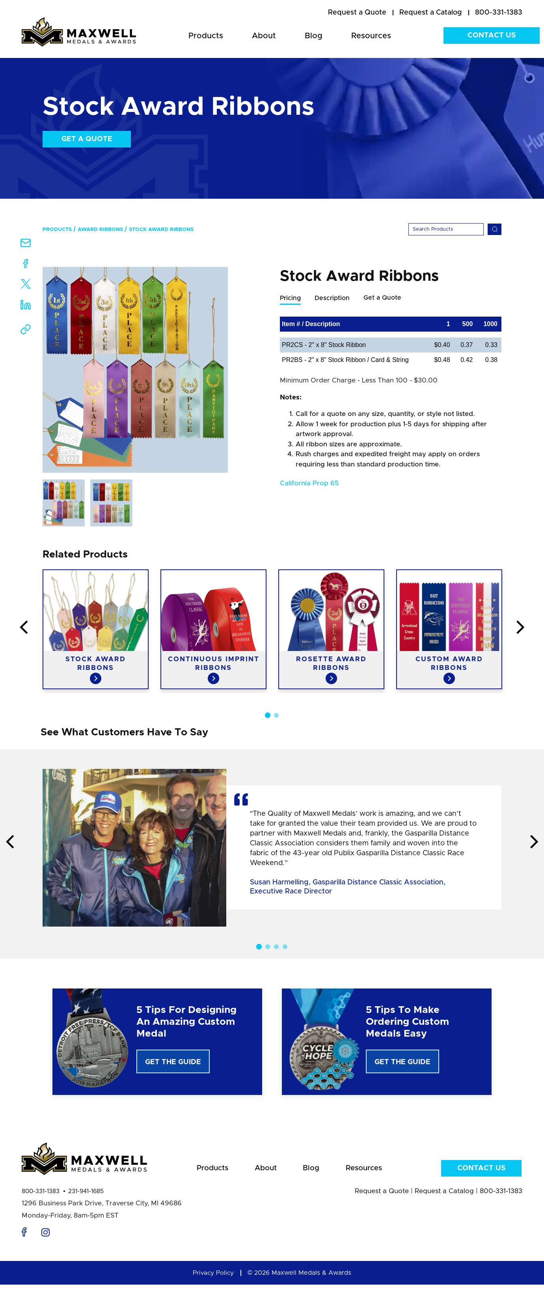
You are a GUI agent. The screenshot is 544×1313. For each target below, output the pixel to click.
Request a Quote (382, 1193)
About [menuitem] (264, 36)
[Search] (446, 229)
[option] (135, 370)
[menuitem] (357, 13)
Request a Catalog (444, 1193)
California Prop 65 (309, 483)
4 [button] (285, 946)
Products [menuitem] (205, 36)
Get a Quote (86, 139)
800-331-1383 (41, 1194)
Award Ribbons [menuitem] (100, 229)
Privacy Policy (213, 1275)
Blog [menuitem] (313, 36)
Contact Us (492, 35)
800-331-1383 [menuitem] (498, 12)
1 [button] (267, 715)
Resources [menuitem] (371, 36)
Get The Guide (173, 1062)
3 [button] (276, 946)
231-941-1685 (86, 1194)
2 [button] (276, 715)
